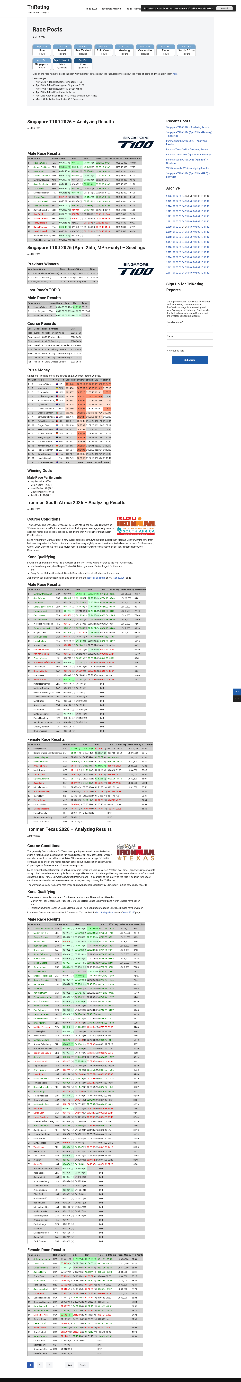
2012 (168, 267)
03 (180, 195)
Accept (224, 8)
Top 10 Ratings (133, 8)
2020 (168, 226)
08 (195, 200)
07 (192, 200)
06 (189, 200)
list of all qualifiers (96, 576)
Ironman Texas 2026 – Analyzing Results (69, 826)
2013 (168, 261)
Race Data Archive (111, 8)
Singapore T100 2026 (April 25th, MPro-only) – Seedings (86, 247)
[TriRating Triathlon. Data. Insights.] (38, 8)
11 (205, 200)
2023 (168, 211)
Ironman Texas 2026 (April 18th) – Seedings (189, 154)
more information (205, 8)
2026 (168, 195)
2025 (168, 200)
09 (198, 200)
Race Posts (47, 29)
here (175, 73)
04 (183, 195)
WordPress (52, 1378)
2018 (168, 236)
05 (186, 200)
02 (177, 195)
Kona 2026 (91, 8)
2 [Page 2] (40, 1360)
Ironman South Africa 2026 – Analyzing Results (76, 501)
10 (202, 200)
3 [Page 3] (49, 1360)
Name (170, 335)
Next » (83, 1360)
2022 (168, 216)
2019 (168, 231)
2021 (168, 221)
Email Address (175, 321)
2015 (168, 251)
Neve (30, 1378)
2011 (168, 272)
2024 (168, 205)
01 (174, 195)
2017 (168, 241)
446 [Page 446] (70, 1360)
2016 (168, 246)
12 (208, 200)
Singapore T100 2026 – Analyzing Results (70, 121)
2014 (168, 256)
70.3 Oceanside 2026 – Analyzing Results (187, 168)
